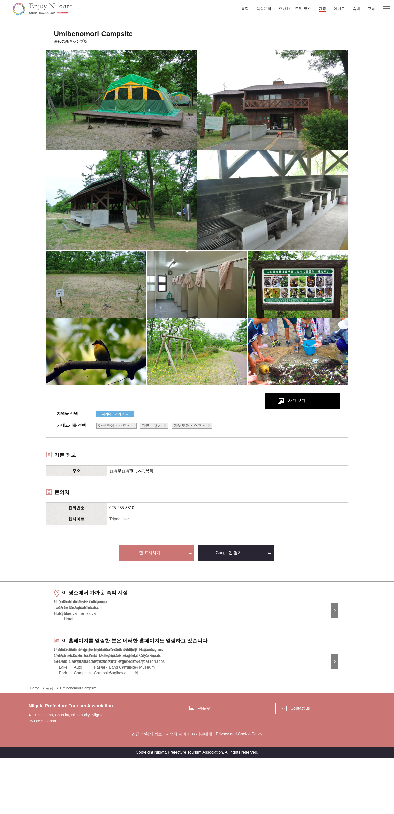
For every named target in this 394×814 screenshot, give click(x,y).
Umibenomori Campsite (78, 744)
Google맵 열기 (229, 553)
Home (34, 744)
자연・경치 (152, 425)
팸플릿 (204, 764)
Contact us (300, 764)
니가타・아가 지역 (115, 414)
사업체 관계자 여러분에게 (189, 790)
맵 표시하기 (149, 553)
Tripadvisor (119, 519)
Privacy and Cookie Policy (239, 790)
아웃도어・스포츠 (114, 425)
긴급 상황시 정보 (147, 790)
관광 (49, 744)
